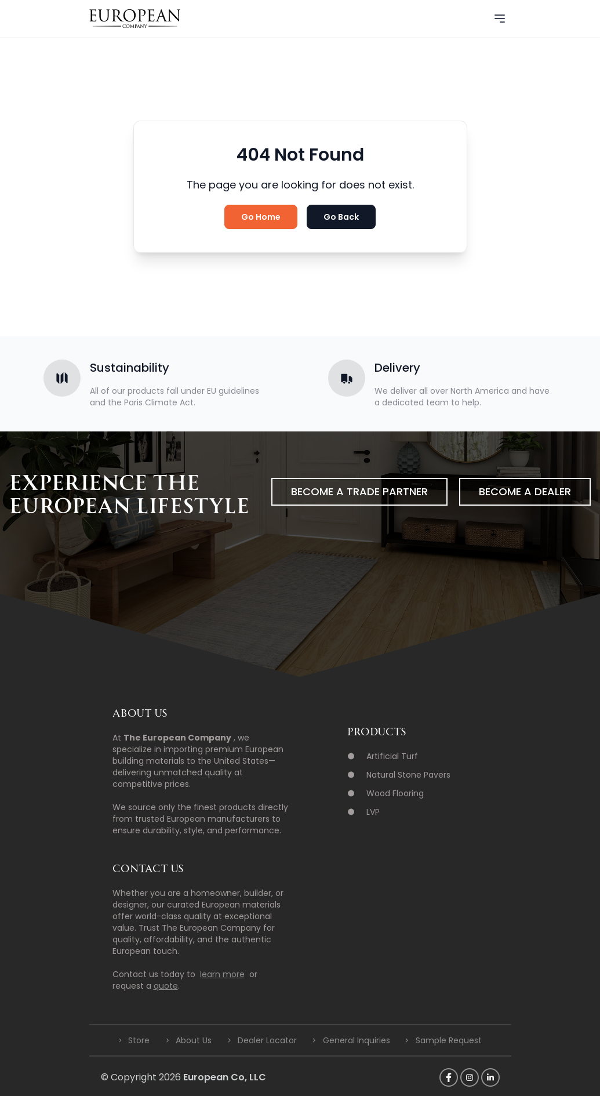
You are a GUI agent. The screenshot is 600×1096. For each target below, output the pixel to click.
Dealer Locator (267, 1040)
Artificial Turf (392, 756)
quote (166, 986)
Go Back (341, 217)
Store (139, 1040)
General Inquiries (356, 1040)
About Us (194, 1040)
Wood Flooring (395, 793)
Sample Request (449, 1040)
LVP (373, 812)
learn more (222, 974)
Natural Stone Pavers (408, 775)
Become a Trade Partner (359, 491)
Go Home (261, 217)
